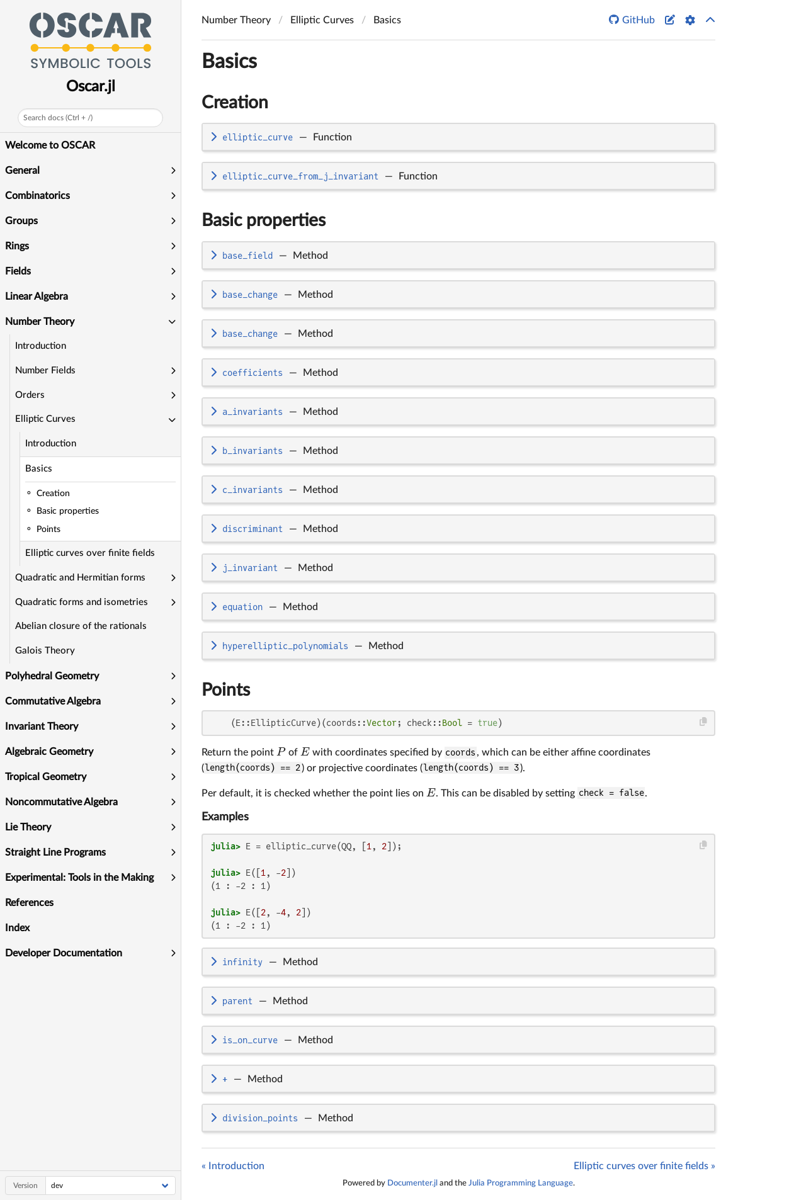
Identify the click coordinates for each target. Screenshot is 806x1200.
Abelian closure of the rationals (81, 626)
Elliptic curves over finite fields (90, 553)
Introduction (40, 346)
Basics (38, 468)
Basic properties (264, 220)
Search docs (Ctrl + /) (58, 118)
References (29, 903)
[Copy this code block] (703, 721)
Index (17, 928)
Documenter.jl (412, 1183)
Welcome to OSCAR (50, 145)
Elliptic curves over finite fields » (644, 1166)
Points (226, 690)
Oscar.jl (90, 86)
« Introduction (233, 1166)
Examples (225, 817)
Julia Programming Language (520, 1183)
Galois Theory (45, 650)
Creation (235, 102)
